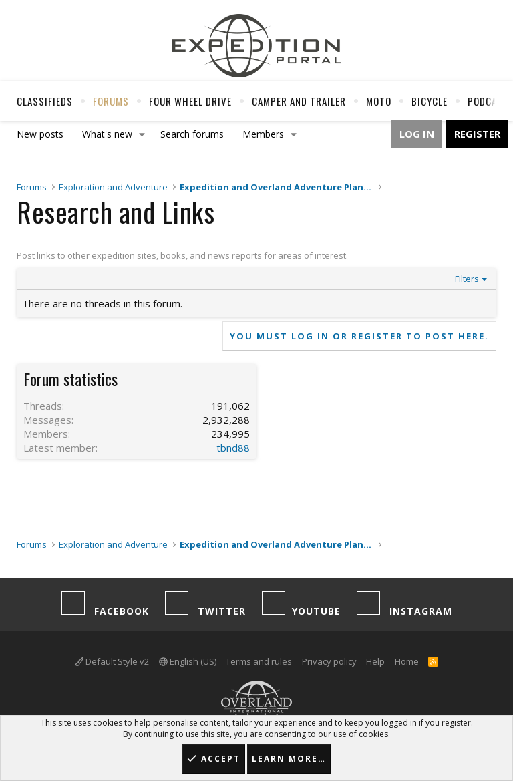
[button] (142, 134)
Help (375, 661)
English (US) (187, 661)
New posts (40, 134)
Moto (378, 101)
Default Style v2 (112, 661)
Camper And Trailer (299, 101)
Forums (111, 101)
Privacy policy (329, 661)
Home (407, 661)
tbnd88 (233, 447)
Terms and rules (259, 661)
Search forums (192, 134)
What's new (107, 134)
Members (263, 134)
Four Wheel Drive (190, 101)
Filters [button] (467, 279)
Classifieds (45, 101)
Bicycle (429, 101)
